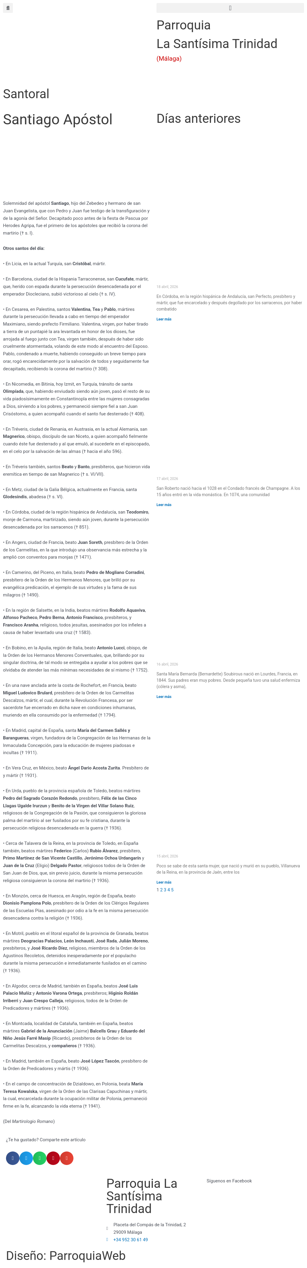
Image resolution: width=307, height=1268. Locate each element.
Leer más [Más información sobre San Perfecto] (163, 319)
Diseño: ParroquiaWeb (68, 1255)
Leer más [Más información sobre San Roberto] (163, 505)
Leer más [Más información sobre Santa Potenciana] (163, 883)
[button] (230, 8)
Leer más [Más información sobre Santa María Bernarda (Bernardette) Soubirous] (163, 697)
